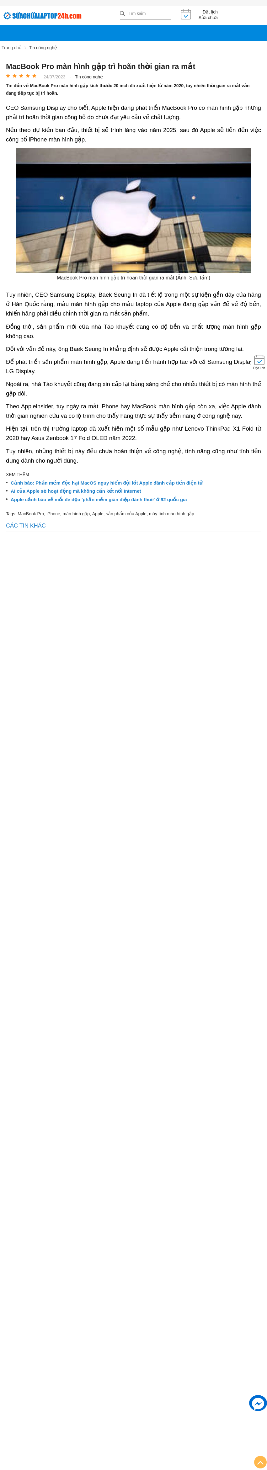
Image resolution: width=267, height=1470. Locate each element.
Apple (98, 513)
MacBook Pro (31, 513)
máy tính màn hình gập (171, 513)
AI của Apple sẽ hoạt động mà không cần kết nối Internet (76, 491)
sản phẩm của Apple (126, 513)
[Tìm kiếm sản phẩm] (145, 13)
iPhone (53, 513)
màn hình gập (76, 513)
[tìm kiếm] (122, 13)
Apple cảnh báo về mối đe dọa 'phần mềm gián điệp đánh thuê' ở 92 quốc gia (99, 499)
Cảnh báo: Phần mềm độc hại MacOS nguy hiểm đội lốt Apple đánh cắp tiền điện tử (107, 483)
